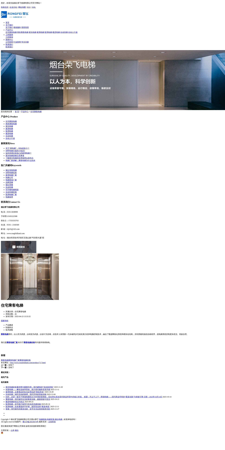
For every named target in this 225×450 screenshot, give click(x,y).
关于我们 (9, 25)
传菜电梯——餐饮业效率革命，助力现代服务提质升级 (28, 390)
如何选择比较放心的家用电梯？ (19, 153)
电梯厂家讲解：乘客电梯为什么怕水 (20, 160)
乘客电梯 (4, 360)
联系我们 (9, 44)
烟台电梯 (58, 419)
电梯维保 (43, 419)
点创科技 (52, 422)
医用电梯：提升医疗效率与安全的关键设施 (23, 404)
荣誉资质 (25, 27)
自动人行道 (73, 32)
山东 (12, 430)
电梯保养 (9, 197)
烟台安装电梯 (11, 170)
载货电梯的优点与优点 (15, 402)
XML (34, 7)
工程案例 (9, 35)
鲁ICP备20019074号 (31, 422)
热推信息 (4, 7)
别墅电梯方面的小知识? (15, 151)
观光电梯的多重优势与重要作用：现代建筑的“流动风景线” (30, 387)
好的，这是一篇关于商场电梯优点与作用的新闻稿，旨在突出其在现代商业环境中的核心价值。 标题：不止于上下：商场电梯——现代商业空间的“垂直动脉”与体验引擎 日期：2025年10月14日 (84, 397)
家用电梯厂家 (11, 175)
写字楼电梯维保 (12, 190)
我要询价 (4, 321)
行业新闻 (17, 42)
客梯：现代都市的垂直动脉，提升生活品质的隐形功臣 (28, 409)
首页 (7, 23)
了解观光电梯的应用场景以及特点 (19, 158)
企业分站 (13, 7)
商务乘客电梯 (22, 32)
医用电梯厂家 (11, 195)
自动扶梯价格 (11, 192)
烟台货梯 (9, 185)
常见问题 (25, 42)
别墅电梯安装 (11, 173)
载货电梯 (56, 32)
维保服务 (17, 27)
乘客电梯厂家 (13, 360)
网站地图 (22, 7)
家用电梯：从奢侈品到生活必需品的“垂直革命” (25, 392)
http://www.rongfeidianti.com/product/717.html (28, 363)
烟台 (17, 430)
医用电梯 (48, 32)
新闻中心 (9, 40)
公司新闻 (9, 42)
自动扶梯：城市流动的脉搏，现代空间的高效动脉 (26, 394)
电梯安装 (50, 419)
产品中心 (9, 30)
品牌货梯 (9, 182)
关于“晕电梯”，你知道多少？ (17, 148)
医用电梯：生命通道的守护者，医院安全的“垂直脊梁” (28, 407)
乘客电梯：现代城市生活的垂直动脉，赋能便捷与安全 (28, 399)
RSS (28, 7)
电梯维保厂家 (11, 180)
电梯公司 (9, 177)
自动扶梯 (64, 32)
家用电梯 (40, 32)
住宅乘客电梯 (11, 32)
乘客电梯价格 (25, 360)
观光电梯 (32, 32)
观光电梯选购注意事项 (15, 156)
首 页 (17, 112)
